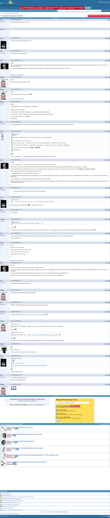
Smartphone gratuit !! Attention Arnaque (11, 502)
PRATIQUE (30, 8)
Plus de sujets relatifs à (55, 511)
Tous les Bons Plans (105, 424)
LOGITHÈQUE (39, 8)
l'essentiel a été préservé (7, 508)
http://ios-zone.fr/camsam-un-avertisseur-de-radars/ (34, 314)
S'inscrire (100, 2)
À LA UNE (22, 8)
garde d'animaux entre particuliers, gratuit (11, 498)
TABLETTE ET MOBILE (51, 8)
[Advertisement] (55, 479)
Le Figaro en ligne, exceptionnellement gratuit (12, 510)
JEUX (82, 8)
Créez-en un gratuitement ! (36, 404)
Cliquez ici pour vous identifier (27, 401)
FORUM (88, 8)
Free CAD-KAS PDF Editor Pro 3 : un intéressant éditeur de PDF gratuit (18, 496)
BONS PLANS (63, 8)
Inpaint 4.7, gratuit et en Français (9, 506)
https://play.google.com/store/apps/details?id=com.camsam (24, 352)
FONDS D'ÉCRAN (73, 8)
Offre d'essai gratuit (6, 493)
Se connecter (106, 2)
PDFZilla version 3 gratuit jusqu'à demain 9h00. (12, 500)
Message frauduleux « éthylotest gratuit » (11, 504)
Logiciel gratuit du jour (7, 495)
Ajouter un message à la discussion (98, 15)
